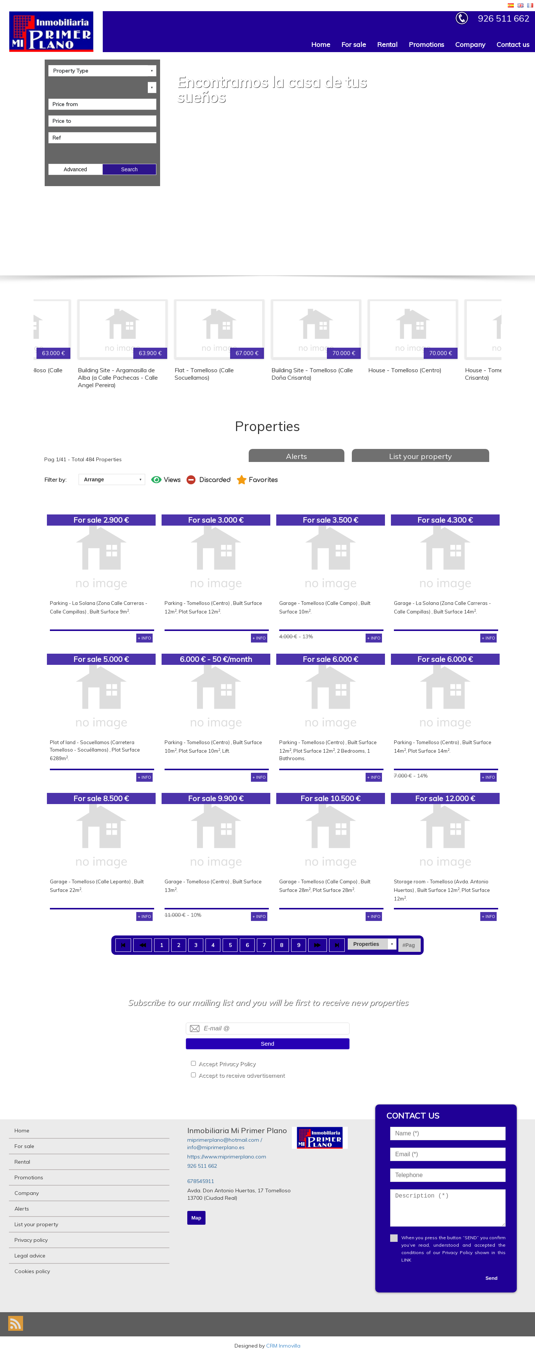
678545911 (200, 1181)
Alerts (296, 456)
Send (267, 1043)
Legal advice (30, 1255)
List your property (420, 456)
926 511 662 (202, 1166)
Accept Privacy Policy (226, 1063)
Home (320, 44)
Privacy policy (31, 1240)
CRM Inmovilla (283, 1345)
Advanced (75, 169)
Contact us (513, 44)
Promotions (426, 44)
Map (196, 1218)
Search (129, 169)
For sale (353, 44)
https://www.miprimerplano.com (226, 1156)
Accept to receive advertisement (241, 1075)
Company (470, 44)
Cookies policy (32, 1271)
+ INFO (144, 638)
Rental (387, 44)
